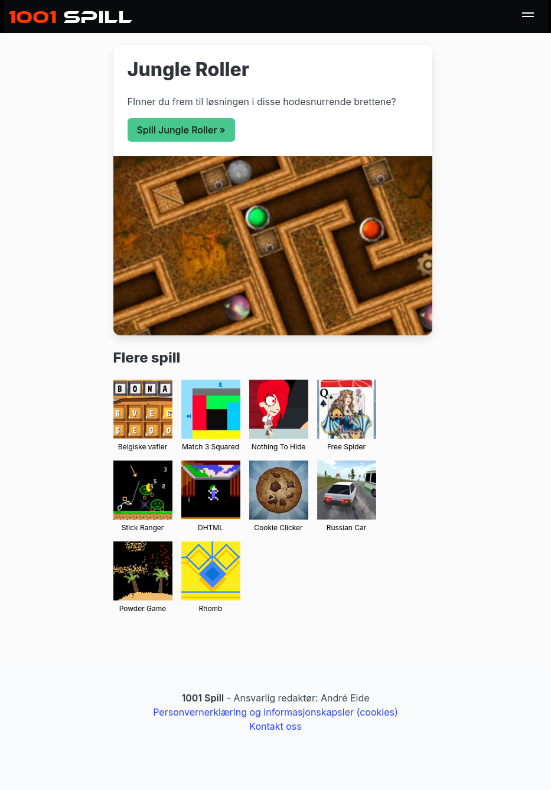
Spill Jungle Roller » (181, 130)
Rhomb (211, 608)
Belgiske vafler (142, 446)
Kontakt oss (275, 726)
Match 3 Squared (210, 446)
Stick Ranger (143, 527)
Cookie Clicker (278, 527)
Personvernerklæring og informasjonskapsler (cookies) (275, 712)
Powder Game (143, 608)
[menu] (528, 16)
